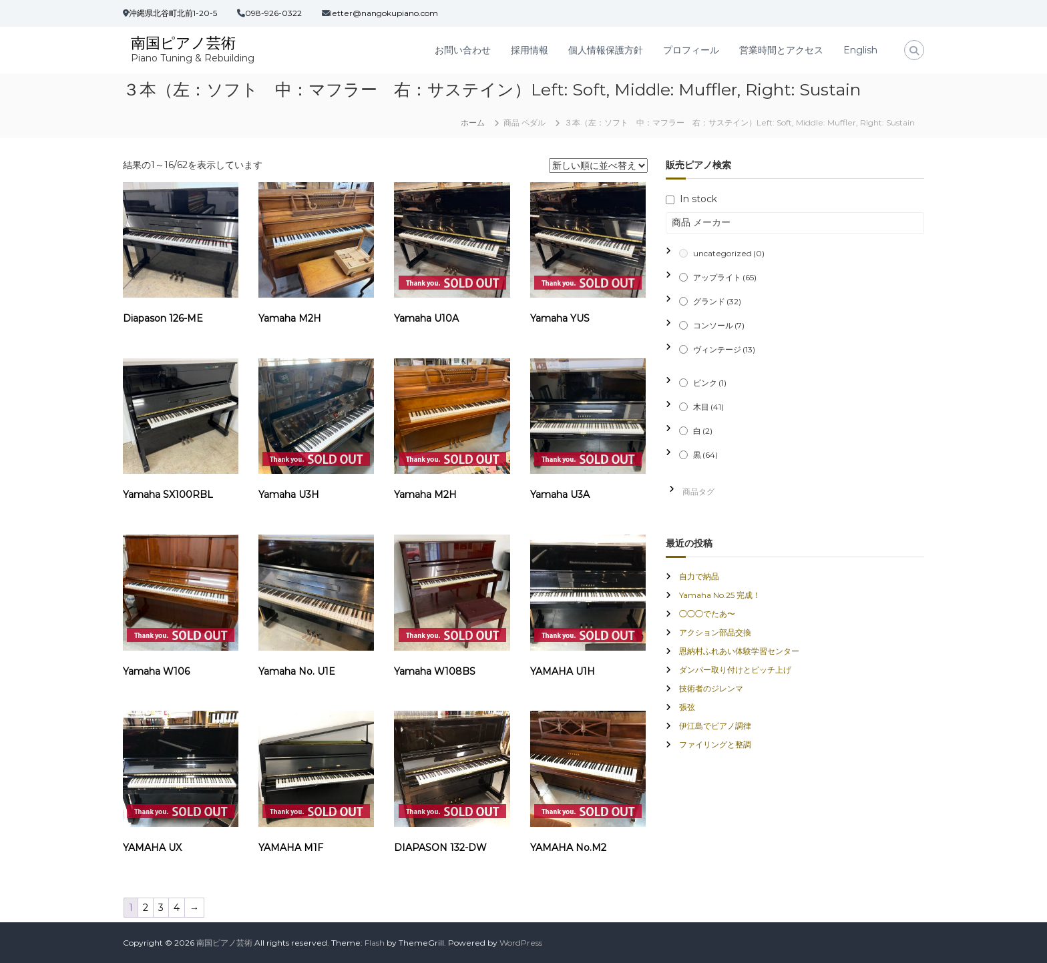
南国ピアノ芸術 (183, 43)
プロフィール (691, 50)
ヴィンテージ (724, 349)
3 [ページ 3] (161, 908)
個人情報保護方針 (605, 50)
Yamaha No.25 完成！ (720, 595)
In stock (698, 199)
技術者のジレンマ (711, 688)
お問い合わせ (463, 50)
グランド (717, 301)
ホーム (473, 122)
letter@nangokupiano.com (384, 13)
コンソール (719, 325)
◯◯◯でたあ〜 (707, 614)
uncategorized (729, 253)
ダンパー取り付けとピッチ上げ (735, 670)
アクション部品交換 (715, 632)
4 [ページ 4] (177, 908)
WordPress (520, 943)
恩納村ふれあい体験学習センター (739, 651)
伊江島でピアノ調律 (715, 726)
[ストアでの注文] (598, 165)
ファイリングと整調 (715, 744)
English (860, 50)
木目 (708, 407)
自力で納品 (699, 576)
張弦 (687, 707)
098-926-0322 (273, 13)
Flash (375, 943)
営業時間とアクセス (781, 50)
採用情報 (529, 50)
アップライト (725, 277)
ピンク (709, 383)
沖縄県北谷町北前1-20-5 (173, 13)
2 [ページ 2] (145, 908)
